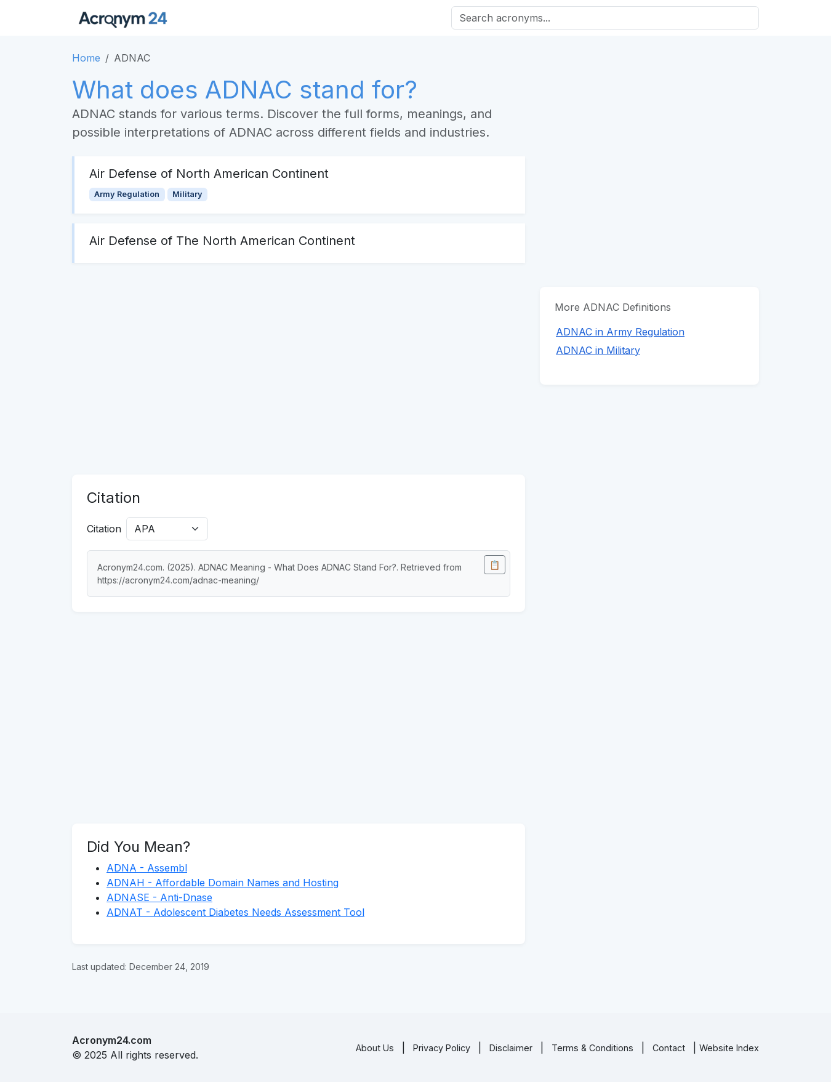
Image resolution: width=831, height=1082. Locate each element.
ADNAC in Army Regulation (620, 332)
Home (86, 58)
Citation (104, 529)
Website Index (729, 1048)
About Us (375, 1048)
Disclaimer (510, 1048)
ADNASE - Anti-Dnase (159, 897)
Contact (668, 1048)
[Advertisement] (298, 369)
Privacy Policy (441, 1048)
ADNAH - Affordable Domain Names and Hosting (222, 882)
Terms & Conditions (592, 1048)
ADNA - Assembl (146, 868)
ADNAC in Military (598, 350)
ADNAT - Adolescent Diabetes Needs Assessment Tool (235, 912)
